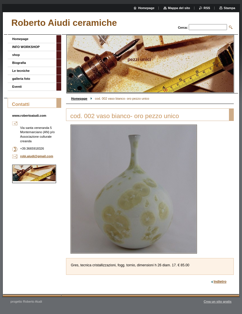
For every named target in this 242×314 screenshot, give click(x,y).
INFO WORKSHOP (26, 47)
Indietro (220, 282)
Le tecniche (21, 70)
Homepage (79, 98)
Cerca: (183, 27)
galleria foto (21, 78)
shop (16, 54)
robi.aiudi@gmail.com (36, 156)
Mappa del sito (179, 8)
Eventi (17, 86)
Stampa (229, 8)
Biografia (19, 62)
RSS (207, 8)
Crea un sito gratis (218, 301)
